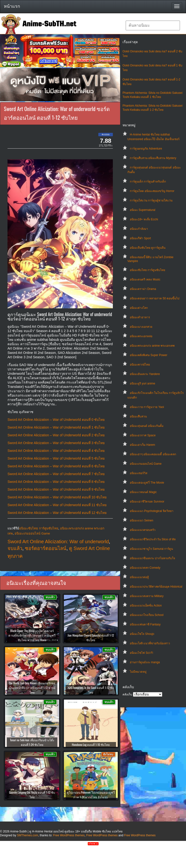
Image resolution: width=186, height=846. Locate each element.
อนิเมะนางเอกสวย (141, 326)
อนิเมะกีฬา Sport (140, 238)
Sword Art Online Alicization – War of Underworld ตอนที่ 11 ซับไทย (57, 505)
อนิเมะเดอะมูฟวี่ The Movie (147, 482)
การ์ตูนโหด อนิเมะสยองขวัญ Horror (152, 191)
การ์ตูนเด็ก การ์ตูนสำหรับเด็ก (148, 181)
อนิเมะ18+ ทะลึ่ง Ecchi (144, 219)
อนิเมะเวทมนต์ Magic (143, 492)
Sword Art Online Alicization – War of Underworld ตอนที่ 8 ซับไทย (56, 482)
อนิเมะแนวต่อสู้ (139, 577)
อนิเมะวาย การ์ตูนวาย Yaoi (147, 407)
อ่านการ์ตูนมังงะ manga (145, 662)
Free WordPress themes (69, 835)
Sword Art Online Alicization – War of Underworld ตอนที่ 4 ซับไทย (56, 451)
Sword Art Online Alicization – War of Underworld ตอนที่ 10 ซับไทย (57, 497)
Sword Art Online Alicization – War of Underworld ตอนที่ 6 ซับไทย (56, 466)
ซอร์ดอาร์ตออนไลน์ (45, 548)
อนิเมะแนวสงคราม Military (146, 596)
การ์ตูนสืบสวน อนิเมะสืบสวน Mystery (153, 158)
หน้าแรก (12, 6)
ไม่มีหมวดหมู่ (138, 671)
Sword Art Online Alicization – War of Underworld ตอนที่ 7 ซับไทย (56, 474)
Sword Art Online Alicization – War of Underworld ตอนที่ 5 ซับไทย (56, 458)
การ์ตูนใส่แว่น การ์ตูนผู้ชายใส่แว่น (151, 200)
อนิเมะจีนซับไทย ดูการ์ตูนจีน (147, 247)
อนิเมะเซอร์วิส (138, 473)
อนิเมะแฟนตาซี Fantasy (145, 624)
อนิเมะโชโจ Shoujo (142, 634)
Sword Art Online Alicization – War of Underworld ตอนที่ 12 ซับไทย (57, 513)
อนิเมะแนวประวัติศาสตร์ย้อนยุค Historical (156, 586)
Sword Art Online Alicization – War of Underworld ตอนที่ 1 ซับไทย (56, 427)
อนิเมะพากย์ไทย (140, 364)
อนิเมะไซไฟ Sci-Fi (141, 652)
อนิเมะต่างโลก (139, 308)
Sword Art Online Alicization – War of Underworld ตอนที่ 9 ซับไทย (56, 489)
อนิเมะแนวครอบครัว (142, 530)
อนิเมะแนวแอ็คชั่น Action (146, 605)
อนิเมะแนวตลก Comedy (145, 567)
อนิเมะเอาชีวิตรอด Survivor (147, 501)
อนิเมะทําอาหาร (140, 317)
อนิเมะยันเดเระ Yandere (145, 374)
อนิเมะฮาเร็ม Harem (142, 445)
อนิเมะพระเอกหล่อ (141, 336)
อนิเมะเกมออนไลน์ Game (146, 463)
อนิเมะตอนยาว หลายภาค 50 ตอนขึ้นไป (154, 298)
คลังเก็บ (127, 694)
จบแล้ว (15, 548)
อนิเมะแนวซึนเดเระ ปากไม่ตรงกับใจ (152, 558)
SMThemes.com (27, 835)
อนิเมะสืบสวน (138, 416)
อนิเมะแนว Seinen (141, 520)
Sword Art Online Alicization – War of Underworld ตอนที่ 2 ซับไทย (56, 435)
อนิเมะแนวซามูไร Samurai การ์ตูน (151, 549)
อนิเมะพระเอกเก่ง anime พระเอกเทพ (152, 345)
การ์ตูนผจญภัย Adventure (146, 148)
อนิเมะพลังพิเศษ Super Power (148, 355)
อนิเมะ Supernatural (142, 210)
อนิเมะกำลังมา (139, 229)
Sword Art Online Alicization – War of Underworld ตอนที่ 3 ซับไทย (56, 443)
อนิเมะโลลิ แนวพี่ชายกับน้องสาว (150, 643)
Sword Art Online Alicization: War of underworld (58, 541)
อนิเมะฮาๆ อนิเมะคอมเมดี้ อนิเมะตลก (153, 454)
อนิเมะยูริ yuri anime (142, 383)
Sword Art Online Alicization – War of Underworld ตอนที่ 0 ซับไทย (56, 420)
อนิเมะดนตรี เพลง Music (145, 279)
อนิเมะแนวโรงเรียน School (146, 615)
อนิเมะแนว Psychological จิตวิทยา (151, 511)
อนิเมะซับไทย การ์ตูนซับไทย (147, 270)
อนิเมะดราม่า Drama (143, 289)
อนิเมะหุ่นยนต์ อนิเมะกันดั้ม (146, 426)
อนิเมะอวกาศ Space (142, 435)
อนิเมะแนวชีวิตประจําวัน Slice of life (153, 539)
